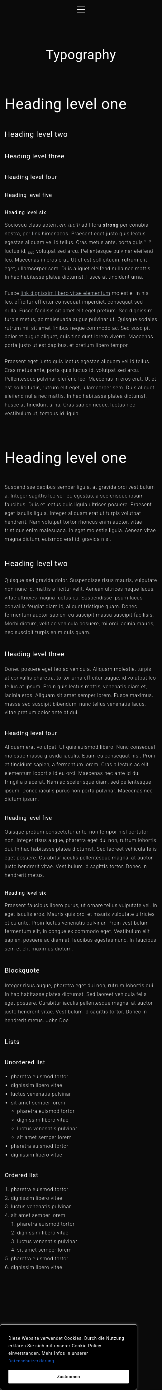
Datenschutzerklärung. (32, 1361)
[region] (68, 1357)
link (36, 234)
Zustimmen (68, 1376)
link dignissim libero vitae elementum (65, 293)
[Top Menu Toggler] (81, 9)
